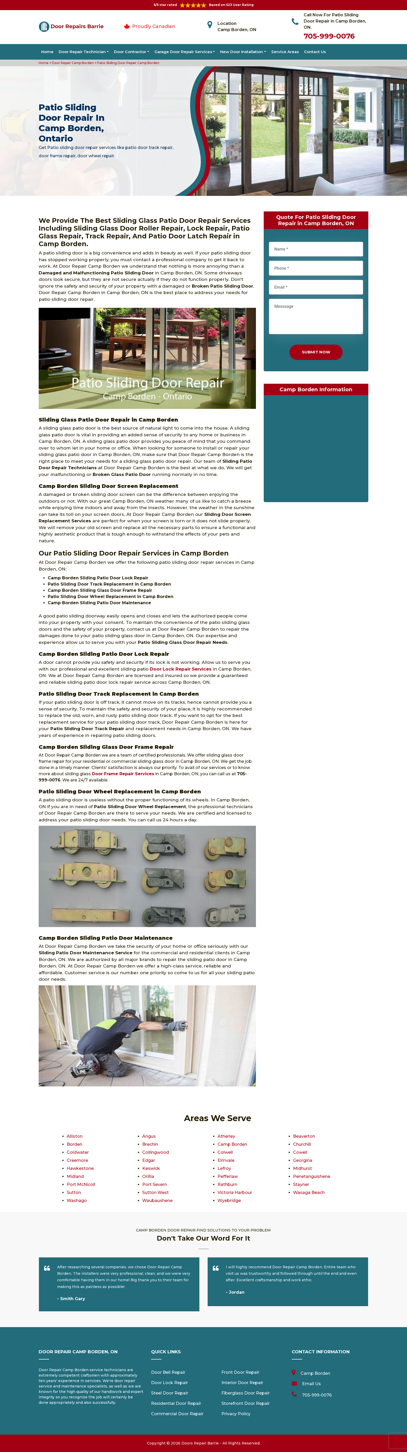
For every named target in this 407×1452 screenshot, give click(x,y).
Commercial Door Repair (177, 1413)
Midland (75, 1176)
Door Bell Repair (168, 1372)
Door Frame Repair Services (123, 773)
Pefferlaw (228, 1176)
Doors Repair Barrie (200, 1443)
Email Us (311, 1383)
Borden (74, 1144)
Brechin (150, 1144)
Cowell (300, 1152)
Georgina (302, 1160)
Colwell (225, 1152)
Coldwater (78, 1152)
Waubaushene (157, 1200)
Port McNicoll (81, 1184)
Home (47, 51)
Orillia (148, 1176)
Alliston (75, 1136)
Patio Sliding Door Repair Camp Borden (127, 63)
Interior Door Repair (242, 1382)
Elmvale (226, 1160)
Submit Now (316, 352)
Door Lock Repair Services (181, 669)
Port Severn (154, 1184)
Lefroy (224, 1168)
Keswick (151, 1168)
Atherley (226, 1136)
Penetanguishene (311, 1176)
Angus (149, 1136)
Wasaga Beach (309, 1192)
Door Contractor (130, 51)
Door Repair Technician (82, 51)
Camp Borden (232, 1144)
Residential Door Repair (176, 1403)
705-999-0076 (329, 36)
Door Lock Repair (169, 1382)
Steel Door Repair (169, 1393)
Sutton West (155, 1192)
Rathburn (227, 1184)
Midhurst (302, 1168)
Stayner (301, 1184)
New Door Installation (241, 51)
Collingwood (155, 1152)
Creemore (77, 1160)
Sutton (74, 1192)
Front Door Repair (240, 1372)
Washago (77, 1200)
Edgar (148, 1160)
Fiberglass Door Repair (245, 1393)
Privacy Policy (235, 1413)
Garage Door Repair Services (183, 51)
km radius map (316, 449)
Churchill (302, 1144)
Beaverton (304, 1136)
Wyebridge (229, 1200)
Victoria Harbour (235, 1192)
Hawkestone (80, 1168)
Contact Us (315, 51)
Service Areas (285, 51)
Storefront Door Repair (245, 1403)
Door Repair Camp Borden (72, 63)
